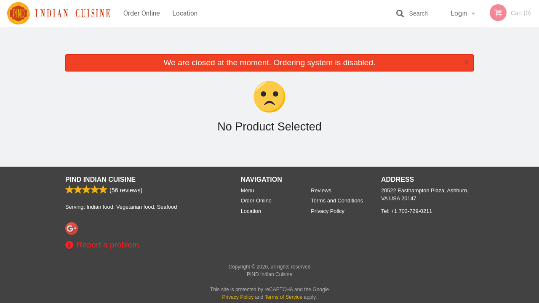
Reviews (321, 190)
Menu (247, 190)
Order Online (141, 13)
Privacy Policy (327, 211)
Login (459, 13)
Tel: (406, 211)
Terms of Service (283, 297)
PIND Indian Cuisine (100, 179)
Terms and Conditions (337, 200)
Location (184, 13)
